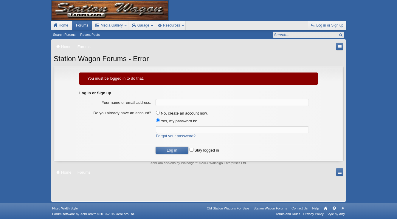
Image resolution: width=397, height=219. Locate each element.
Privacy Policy (313, 214)
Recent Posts (90, 34)
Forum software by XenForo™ (93, 214)
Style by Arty (336, 214)
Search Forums (64, 34)
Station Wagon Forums (270, 208)
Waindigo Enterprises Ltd (227, 163)
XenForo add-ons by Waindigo (172, 163)
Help (315, 208)
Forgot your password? (176, 136)
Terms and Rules (288, 214)
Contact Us (299, 208)
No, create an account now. (182, 113)
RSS (343, 208)
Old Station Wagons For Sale (228, 208)
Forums (82, 25)
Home (325, 208)
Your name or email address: (126, 102)
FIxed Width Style (65, 208)
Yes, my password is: (176, 121)
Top (334, 208)
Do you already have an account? (122, 113)
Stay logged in (204, 150)
